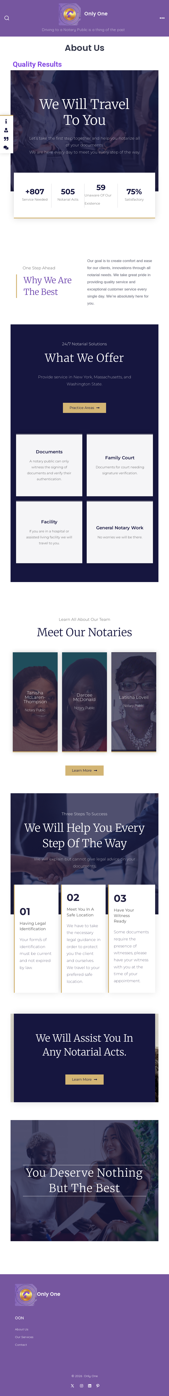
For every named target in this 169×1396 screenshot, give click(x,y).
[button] (84, 408)
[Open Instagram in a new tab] (81, 1385)
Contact (21, 1345)
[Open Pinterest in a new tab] (97, 1385)
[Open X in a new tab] (72, 1385)
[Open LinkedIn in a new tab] (89, 1385)
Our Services (24, 1337)
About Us (21, 1329)
